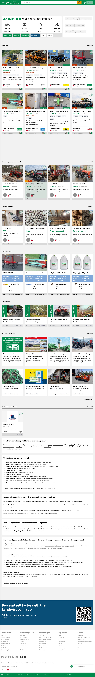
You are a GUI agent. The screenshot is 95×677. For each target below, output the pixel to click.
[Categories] (21, 657)
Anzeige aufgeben (5, 650)
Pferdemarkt (42, 643)
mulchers (20, 472)
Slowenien (80, 648)
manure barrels (34, 476)
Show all (90, 45)
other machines (74, 510)
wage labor (72, 505)
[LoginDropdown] (89, 2)
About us (3, 663)
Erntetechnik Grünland (45, 637)
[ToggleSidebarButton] (3, 2)
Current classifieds (7, 207)
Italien (79, 645)
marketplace (47, 447)
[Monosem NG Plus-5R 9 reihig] (82, 113)
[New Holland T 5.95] (59, 70)
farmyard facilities (44, 510)
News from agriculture (8, 333)
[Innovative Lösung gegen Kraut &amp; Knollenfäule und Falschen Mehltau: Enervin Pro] (59, 351)
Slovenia (72, 546)
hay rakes (29, 464)
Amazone (69, 529)
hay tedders (35, 464)
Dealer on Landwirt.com (9, 407)
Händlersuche (4, 641)
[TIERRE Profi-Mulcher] (82, 382)
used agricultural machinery (55, 445)
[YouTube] (2, 657)
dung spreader (42, 476)
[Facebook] (9, 657)
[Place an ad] (84, 2)
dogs (35, 505)
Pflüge (22, 641)
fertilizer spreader (24, 476)
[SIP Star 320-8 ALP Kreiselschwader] (82, 70)
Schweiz (80, 643)
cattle (24, 505)
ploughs (33, 468)
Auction (50, 35)
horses (28, 505)
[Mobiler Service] (59, 382)
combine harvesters (31, 478)
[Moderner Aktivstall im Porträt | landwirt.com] (12, 316)
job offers (56, 505)
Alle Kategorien (5, 645)
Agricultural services (79, 32)
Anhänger (22, 650)
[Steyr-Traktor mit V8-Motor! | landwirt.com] (59, 316)
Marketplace (25, 35)
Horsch (76, 529)
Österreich (80, 635)
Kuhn (48, 529)
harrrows (21, 468)
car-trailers (19, 470)
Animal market (80, 25)
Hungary (67, 546)
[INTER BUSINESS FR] (12, 423)
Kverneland (63, 529)
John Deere (27, 462)
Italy (63, 546)
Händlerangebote (5, 637)
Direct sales (69, 32)
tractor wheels (18, 474)
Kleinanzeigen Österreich (84, 637)
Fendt (31, 462)
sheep (32, 505)
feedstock (74, 501)
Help (3, 670)
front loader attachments (28, 483)
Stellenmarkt (42, 648)
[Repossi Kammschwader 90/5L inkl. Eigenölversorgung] (12, 113)
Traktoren (22, 635)
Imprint (52, 663)
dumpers (13, 470)
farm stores (68, 501)
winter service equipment (42, 480)
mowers (24, 464)
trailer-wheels (26, 474)
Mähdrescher (23, 637)
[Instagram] (6, 657)
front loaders (17, 483)
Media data (11, 663)
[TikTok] (13, 657)
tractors (48, 501)
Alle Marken (4, 648)
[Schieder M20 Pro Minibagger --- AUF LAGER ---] (36, 70)
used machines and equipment (33, 527)
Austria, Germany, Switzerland (53, 546)
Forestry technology (85, 19)
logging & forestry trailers (46, 466)
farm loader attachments (41, 483)
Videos (43, 35)
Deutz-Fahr (61, 650)
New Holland (37, 462)
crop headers (40, 478)
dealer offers (7, 35)
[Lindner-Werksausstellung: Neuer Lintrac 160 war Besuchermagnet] (82, 351)
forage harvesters (48, 478)
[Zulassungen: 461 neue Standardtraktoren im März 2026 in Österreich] (12, 351)
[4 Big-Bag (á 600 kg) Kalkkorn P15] (59, 274)
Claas (42, 462)
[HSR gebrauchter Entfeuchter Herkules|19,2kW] (36, 113)
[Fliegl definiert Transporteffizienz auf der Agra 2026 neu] (36, 351)
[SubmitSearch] (79, 2)
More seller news (88, 399)
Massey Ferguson (28, 529)
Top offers (5, 45)
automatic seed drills (28, 472)
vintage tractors (49, 462)
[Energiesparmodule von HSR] (36, 382)
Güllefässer (23, 643)
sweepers (32, 480)
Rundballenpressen (25, 639)
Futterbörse (42, 645)
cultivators (27, 468)
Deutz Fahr (44, 529)
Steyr (72, 527)
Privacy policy (30, 663)
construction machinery (38, 501)
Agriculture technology (72, 19)
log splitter (57, 466)
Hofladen (41, 650)
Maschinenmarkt (5, 635)
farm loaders (26, 480)
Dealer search (35, 35)
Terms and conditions (42, 663)
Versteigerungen (5, 643)
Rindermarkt (42, 641)
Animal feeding (70, 25)
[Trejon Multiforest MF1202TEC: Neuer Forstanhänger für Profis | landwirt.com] (36, 316)
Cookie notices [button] (20, 663)
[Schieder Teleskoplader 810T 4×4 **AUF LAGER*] (12, 70)
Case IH (5, 529)
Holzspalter (23, 645)
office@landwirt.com (21, 583)
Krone (52, 529)
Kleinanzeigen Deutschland (85, 641)
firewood (80, 501)
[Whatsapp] (16, 657)
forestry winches (34, 466)
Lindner (86, 527)
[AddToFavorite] (21, 52)
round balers (42, 464)
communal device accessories (60, 510)
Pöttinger (57, 529)
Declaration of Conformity (9, 666)
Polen (79, 650)
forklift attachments (54, 483)
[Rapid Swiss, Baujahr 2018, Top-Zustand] (59, 113)
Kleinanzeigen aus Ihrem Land (11, 162)
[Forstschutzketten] (12, 382)
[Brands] (25, 657)
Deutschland (81, 639)
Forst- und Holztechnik (45, 639)
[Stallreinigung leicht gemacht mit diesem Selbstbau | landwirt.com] (82, 316)
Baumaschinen (24, 648)
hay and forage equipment (57, 501)
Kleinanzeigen (5, 639)
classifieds (16, 35)
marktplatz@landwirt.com (68, 675)
